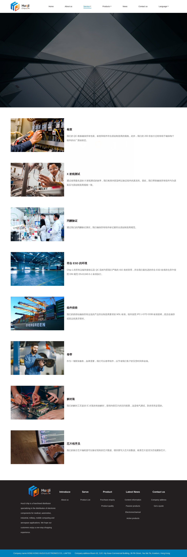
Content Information (133, 500)
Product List (85, 500)
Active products (133, 518)
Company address (158, 500)
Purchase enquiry (107, 500)
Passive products (133, 506)
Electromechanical (133, 512)
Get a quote (159, 506)
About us (65, 500)
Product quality (107, 506)
